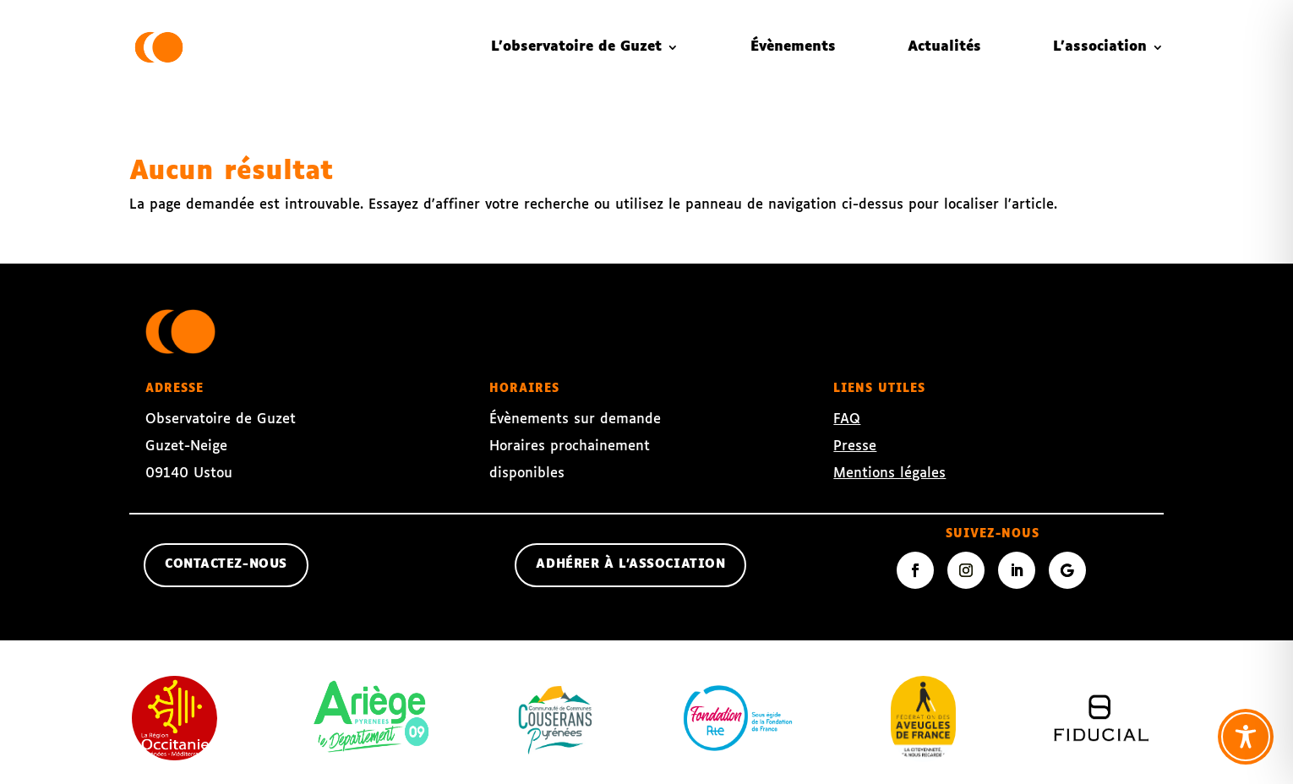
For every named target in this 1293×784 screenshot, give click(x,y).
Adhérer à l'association (630, 564)
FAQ (846, 419)
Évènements (793, 47)
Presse (854, 446)
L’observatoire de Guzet (576, 47)
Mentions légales (889, 473)
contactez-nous (226, 564)
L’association (1100, 47)
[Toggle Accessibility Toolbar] (1245, 736)
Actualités (944, 47)
